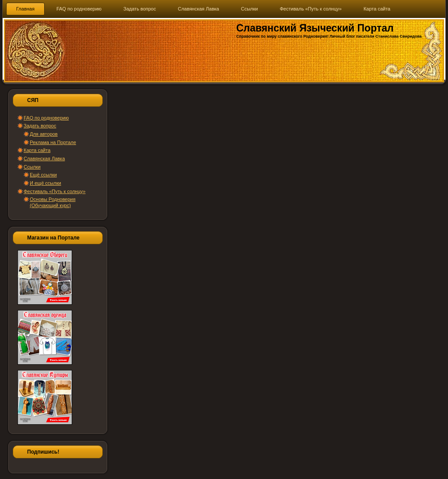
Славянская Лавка (44, 158)
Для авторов (44, 134)
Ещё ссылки (43, 174)
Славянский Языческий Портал (315, 28)
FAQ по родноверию (46, 117)
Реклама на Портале (53, 142)
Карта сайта (37, 150)
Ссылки (32, 166)
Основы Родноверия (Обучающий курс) (52, 202)
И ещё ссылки (45, 183)
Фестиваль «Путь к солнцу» (54, 191)
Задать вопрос (40, 125)
